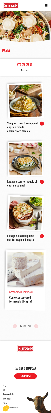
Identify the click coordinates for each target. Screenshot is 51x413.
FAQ (3, 390)
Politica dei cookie (10, 408)
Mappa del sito (8, 394)
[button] (5, 408)
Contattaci (26, 376)
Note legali (6, 399)
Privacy (5, 403)
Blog (4, 385)
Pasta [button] (24, 70)
